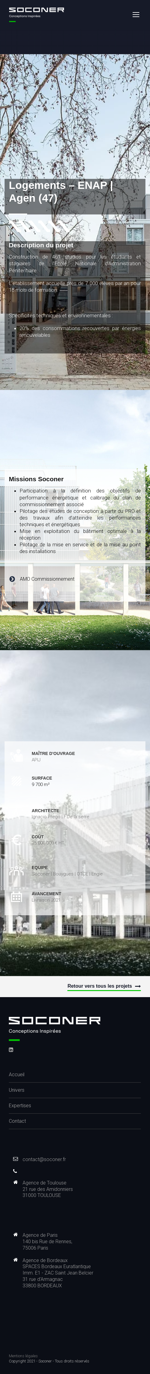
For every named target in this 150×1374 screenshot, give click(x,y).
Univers (16, 1090)
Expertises (20, 1105)
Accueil (16, 1074)
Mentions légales (23, 1356)
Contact (17, 1121)
